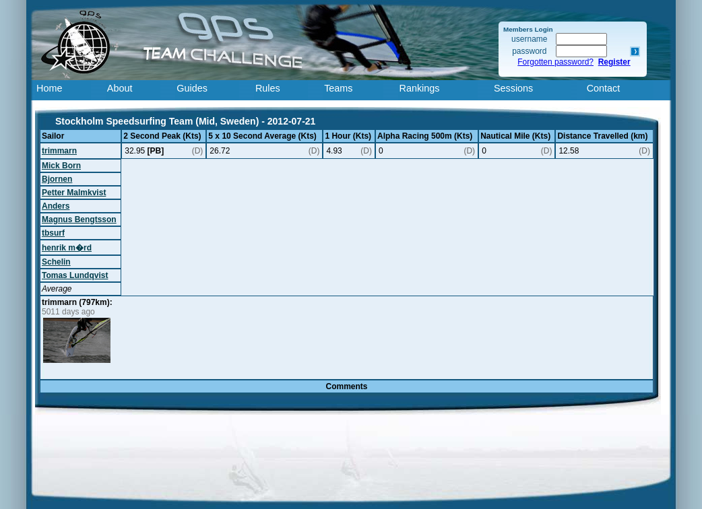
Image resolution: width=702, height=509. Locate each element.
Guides (192, 88)
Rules (267, 88)
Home (49, 88)
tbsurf (53, 233)
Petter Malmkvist (74, 192)
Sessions (513, 88)
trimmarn (59, 151)
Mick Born (61, 165)
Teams (338, 88)
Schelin (56, 262)
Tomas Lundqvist (75, 275)
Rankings (420, 88)
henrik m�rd (67, 247)
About (120, 88)
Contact (603, 88)
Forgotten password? (555, 62)
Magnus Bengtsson (79, 219)
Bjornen (57, 179)
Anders (55, 206)
